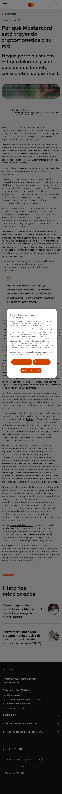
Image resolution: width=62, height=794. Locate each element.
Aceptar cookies (21, 362)
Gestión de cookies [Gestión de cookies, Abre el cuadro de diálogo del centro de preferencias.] (31, 370)
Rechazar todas (42, 362)
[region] (32, 343)
